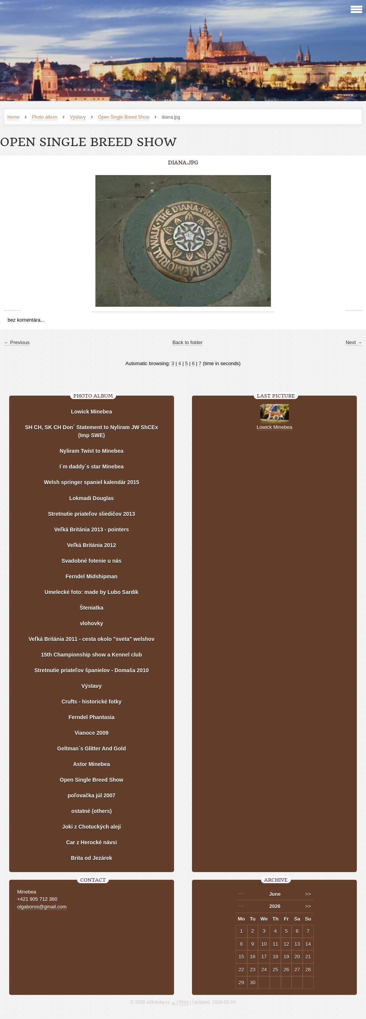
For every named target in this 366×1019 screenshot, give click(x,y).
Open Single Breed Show (124, 117)
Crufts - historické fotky (91, 702)
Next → (354, 342)
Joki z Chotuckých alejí (91, 827)
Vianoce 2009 (91, 733)
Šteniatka (91, 608)
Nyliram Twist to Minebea (91, 451)
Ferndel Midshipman (92, 576)
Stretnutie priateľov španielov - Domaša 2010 (91, 670)
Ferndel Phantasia (91, 717)
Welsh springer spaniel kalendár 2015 (91, 482)
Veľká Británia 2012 (91, 545)
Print (184, 1002)
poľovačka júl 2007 (91, 795)
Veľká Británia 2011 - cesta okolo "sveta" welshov (92, 639)
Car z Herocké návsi (91, 842)
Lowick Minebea (91, 412)
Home (13, 117)
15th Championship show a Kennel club (91, 655)
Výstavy (78, 117)
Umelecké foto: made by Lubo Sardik (92, 592)
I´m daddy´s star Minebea (92, 467)
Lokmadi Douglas (91, 498)
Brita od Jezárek (91, 858)
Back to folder (188, 342)
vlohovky (91, 623)
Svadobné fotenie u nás (91, 561)
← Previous (16, 342)
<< (241, 894)
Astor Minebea (91, 764)
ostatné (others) (91, 811)
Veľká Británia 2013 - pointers (91, 529)
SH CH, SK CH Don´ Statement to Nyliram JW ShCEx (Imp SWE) (91, 431)
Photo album (44, 117)
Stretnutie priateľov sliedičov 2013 (91, 514)
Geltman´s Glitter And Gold (91, 748)
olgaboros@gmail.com (42, 907)
